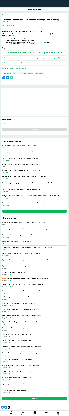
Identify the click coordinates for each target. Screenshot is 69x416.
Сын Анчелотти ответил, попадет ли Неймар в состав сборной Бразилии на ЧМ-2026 (33, 53)
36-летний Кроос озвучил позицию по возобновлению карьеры (22, 346)
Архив (2, 404)
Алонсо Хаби (39, 73)
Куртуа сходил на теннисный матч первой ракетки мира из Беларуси (26, 152)
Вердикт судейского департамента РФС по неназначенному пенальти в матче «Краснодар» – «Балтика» (31, 196)
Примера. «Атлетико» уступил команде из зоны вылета (19, 266)
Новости (10, 14)
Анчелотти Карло (27, 73)
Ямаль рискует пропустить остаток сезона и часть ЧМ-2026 (21, 253)
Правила (55, 404)
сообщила (34, 31)
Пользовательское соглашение (34, 404)
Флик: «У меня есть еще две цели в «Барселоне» (17, 334)
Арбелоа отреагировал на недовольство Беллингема (19, 297)
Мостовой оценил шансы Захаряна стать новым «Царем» (20, 365)
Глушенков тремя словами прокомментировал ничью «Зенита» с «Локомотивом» (28, 203)
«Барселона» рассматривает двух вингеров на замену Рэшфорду (22, 284)
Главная (4, 14)
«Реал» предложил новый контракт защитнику (17, 359)
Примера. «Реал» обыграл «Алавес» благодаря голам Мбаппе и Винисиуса (25, 322)
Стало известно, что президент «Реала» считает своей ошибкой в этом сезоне (26, 291)
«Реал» (15, 42)
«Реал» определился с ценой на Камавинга (15, 390)
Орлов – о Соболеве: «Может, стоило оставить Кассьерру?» (21, 158)
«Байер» (6, 43)
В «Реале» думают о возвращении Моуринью (16, 377)
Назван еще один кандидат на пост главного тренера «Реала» (21, 315)
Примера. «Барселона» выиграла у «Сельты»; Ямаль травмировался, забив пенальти (29, 260)
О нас (15, 404)
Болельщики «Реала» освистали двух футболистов (18, 328)
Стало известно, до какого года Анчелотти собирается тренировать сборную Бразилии (34, 58)
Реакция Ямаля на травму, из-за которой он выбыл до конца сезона (23, 222)
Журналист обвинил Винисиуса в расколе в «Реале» (18, 303)
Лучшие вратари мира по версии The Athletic (16, 384)
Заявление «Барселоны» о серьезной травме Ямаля (18, 235)
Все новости (34, 211)
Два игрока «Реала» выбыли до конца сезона (16, 241)
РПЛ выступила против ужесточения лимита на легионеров (21, 170)
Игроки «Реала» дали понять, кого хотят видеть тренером (20, 353)
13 (8, 205)
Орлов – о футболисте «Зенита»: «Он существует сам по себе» (21, 189)
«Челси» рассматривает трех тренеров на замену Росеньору (21, 164)
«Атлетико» (43, 42)
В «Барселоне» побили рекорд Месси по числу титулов (19, 145)
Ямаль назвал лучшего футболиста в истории (16, 340)
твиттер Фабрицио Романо (17, 68)
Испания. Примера (9, 73)
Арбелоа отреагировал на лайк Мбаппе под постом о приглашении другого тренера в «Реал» (31, 229)
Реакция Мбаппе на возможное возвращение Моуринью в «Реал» (25, 278)
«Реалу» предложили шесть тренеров (14, 272)
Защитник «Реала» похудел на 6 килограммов (16, 371)
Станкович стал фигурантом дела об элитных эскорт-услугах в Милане (24, 177)
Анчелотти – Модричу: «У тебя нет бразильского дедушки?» (25, 63)
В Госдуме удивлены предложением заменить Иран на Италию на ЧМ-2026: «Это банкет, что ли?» (33, 183)
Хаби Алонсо (34, 38)
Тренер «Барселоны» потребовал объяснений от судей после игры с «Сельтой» (27, 247)
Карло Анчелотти (21, 29)
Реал (18, 73)
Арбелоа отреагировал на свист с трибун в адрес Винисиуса (21, 309)
